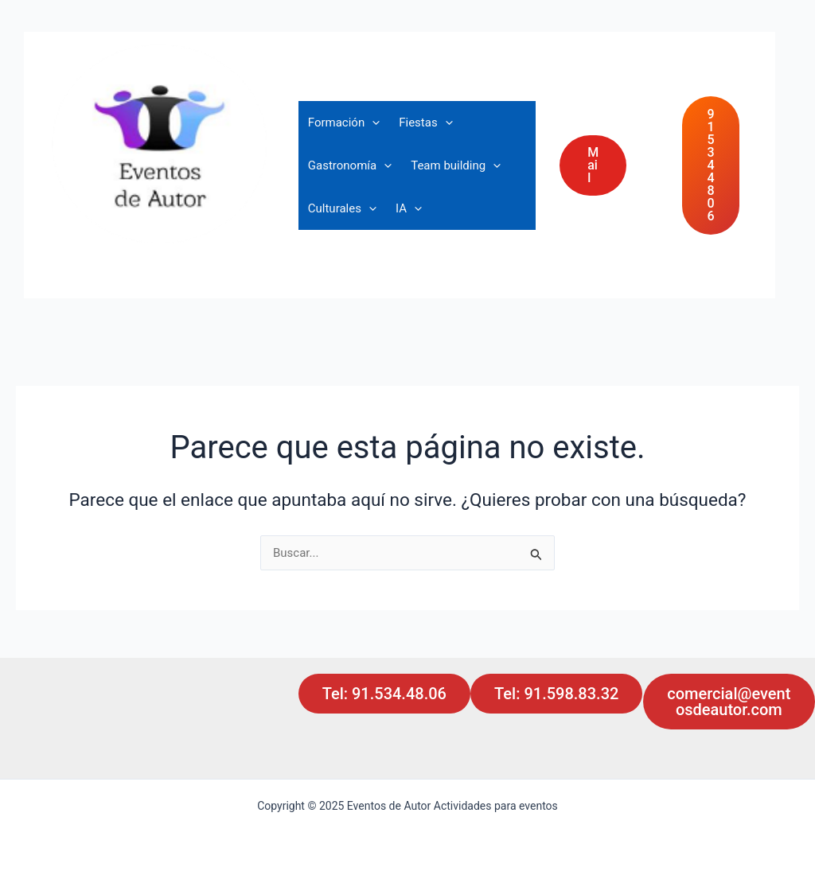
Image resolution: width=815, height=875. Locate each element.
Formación (344, 122)
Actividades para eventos (167, 255)
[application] (372, 122)
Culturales (342, 208)
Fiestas (425, 122)
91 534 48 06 (711, 165)
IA (409, 208)
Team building (456, 165)
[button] (609, 165)
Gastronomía (350, 165)
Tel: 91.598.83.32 (556, 693)
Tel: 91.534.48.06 (384, 693)
